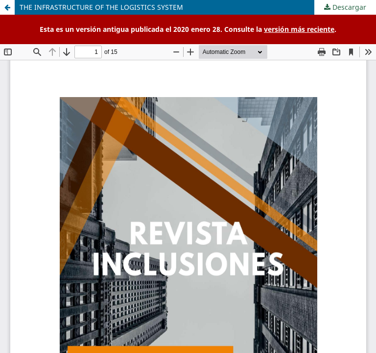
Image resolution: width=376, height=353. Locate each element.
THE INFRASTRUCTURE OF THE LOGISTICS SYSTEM (101, 7)
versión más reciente (299, 29)
